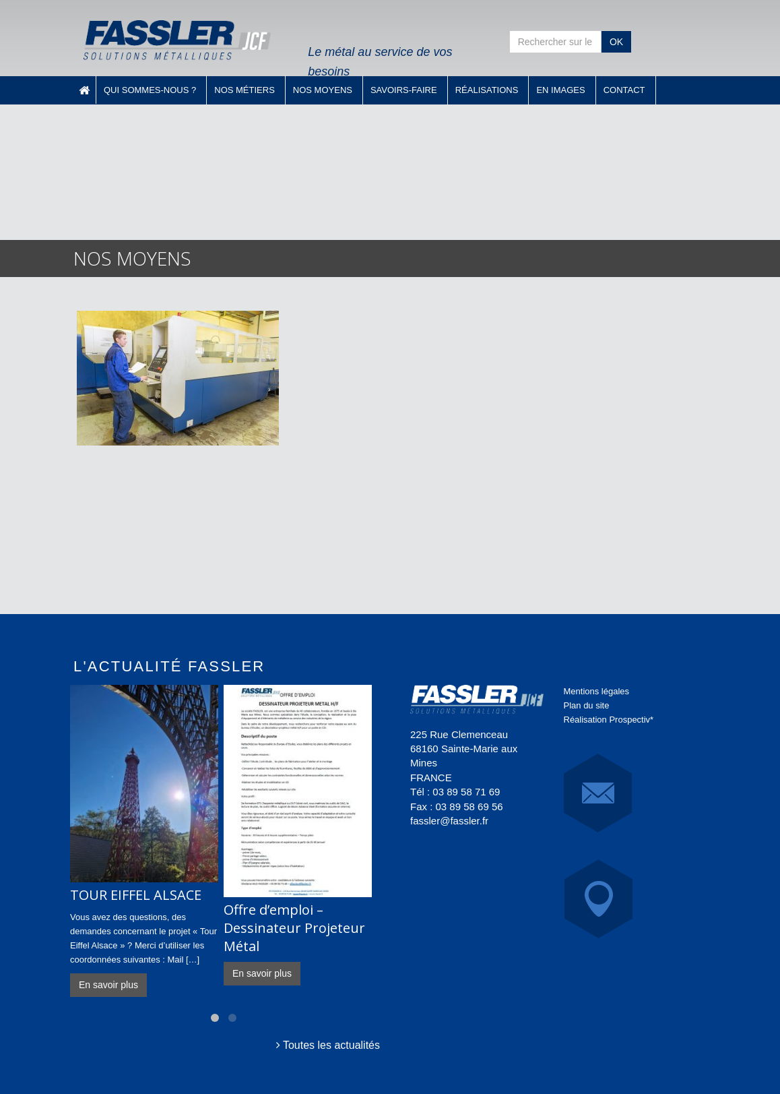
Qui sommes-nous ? (150, 90)
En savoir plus (108, 984)
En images (560, 90)
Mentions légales (597, 691)
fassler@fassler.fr (449, 820)
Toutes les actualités (328, 1045)
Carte (598, 898)
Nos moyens (322, 90)
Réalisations (487, 90)
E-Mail (598, 793)
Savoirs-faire (403, 90)
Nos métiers (244, 90)
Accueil (84, 89)
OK (616, 41)
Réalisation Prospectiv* (609, 720)
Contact (624, 90)
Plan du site (587, 705)
